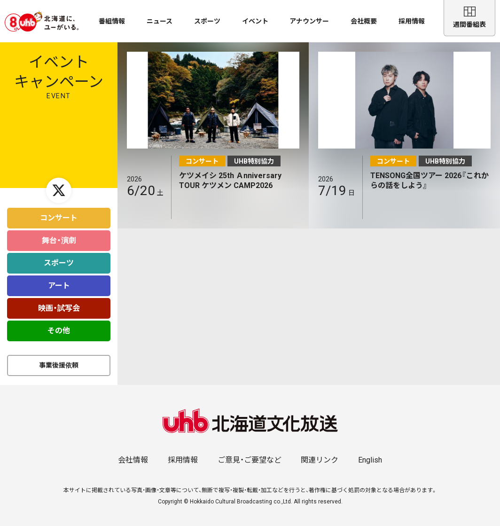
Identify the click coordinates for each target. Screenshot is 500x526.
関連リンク (319, 455)
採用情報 (411, 21)
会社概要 (364, 21)
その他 (58, 326)
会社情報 (133, 455)
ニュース (159, 21)
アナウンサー (309, 21)
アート (59, 280)
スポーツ (207, 21)
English (370, 455)
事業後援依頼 (58, 360)
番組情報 (112, 21)
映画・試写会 (59, 303)
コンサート (59, 213)
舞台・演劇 (59, 235)
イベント (255, 21)
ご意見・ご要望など (249, 455)
